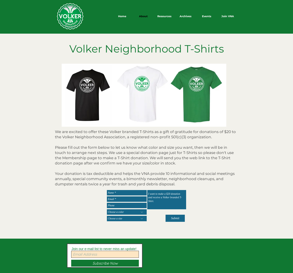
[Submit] (175, 218)
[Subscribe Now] (105, 263)
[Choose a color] (127, 212)
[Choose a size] (127, 218)
